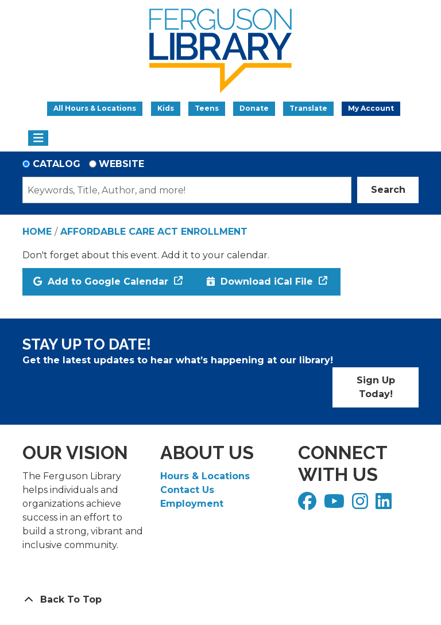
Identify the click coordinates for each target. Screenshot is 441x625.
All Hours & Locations (94, 108)
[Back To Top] (220, 599)
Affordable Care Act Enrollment (153, 231)
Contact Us (187, 489)
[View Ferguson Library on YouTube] (335, 504)
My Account (371, 108)
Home (37, 231)
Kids (165, 108)
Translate (308, 108)
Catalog (56, 163)
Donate (254, 108)
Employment (191, 503)
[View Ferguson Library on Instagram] (361, 504)
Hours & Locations (205, 476)
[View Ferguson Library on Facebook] (308, 504)
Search (388, 189)
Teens (207, 108)
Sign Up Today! (376, 387)
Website (121, 163)
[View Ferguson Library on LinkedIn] (385, 504)
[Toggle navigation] (38, 138)
